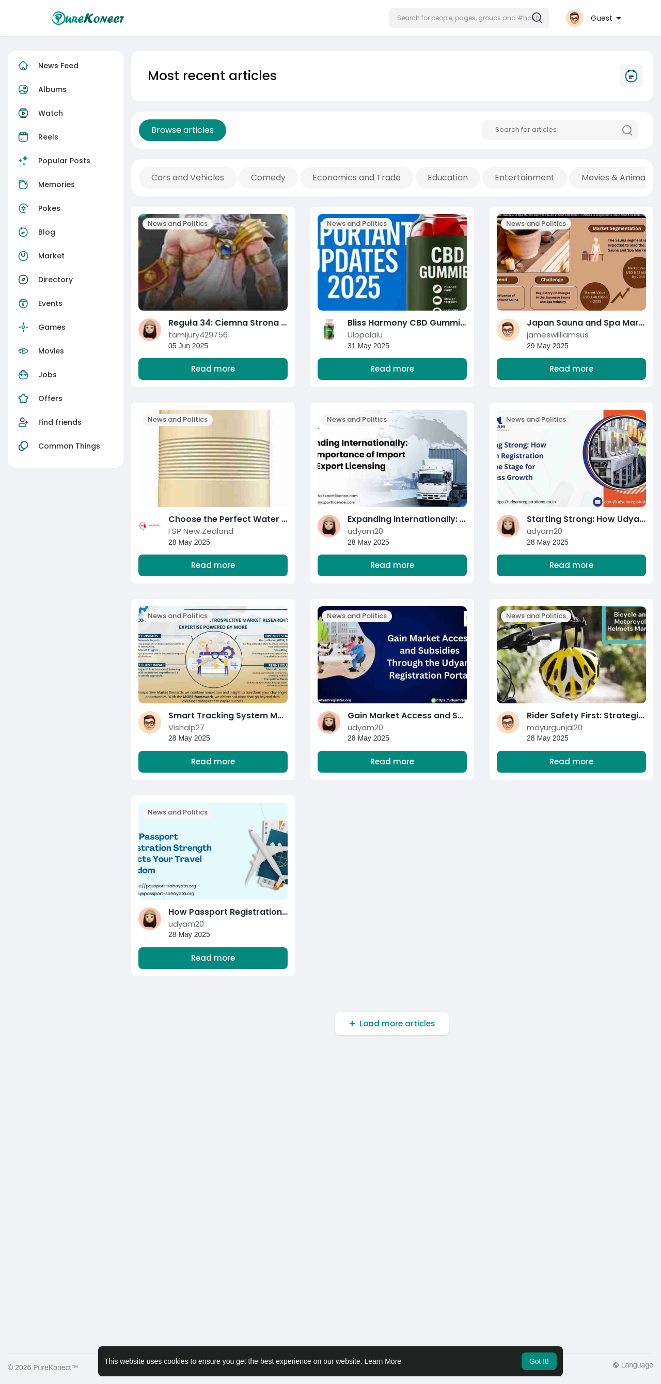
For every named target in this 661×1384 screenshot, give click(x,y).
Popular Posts (52, 160)
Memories (45, 184)
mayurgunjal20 (555, 727)
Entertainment (525, 177)
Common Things (57, 446)
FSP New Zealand (200, 531)
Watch (39, 113)
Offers (38, 398)
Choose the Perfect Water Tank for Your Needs (268, 519)
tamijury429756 (198, 334)
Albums (41, 89)
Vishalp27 (186, 727)
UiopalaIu (365, 334)
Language (632, 1364)
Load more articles (397, 1023)
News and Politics (178, 223)
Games (40, 327)
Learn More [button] (383, 1361)
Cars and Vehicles (187, 177)
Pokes (37, 208)
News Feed (46, 65)
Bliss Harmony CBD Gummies (409, 323)
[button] (469, 18)
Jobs (36, 374)
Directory (44, 279)
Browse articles (182, 130)
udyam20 (365, 531)
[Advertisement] (317, 1125)
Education (448, 177)
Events (38, 303)
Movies (39, 351)
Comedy (268, 177)
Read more (213, 368)
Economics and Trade (356, 177)
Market (40, 256)
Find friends (48, 422)
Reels (36, 137)
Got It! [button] (539, 1361)
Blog (35, 232)
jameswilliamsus (558, 334)
